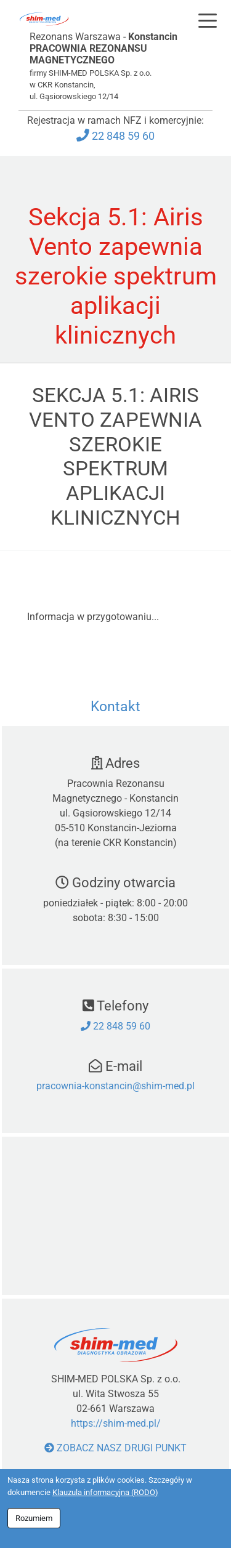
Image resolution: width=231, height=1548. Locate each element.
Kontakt (115, 706)
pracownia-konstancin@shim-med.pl (115, 1086)
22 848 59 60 (123, 135)
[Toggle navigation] (207, 20)
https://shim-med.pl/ (116, 1423)
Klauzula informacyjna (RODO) (105, 1492)
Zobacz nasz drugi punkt (115, 1448)
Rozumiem (33, 1518)
